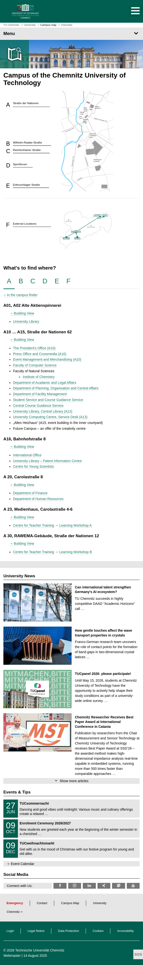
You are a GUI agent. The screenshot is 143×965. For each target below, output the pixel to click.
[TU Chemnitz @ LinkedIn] (89, 885)
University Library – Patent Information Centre (47, 461)
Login (10, 931)
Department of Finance (30, 493)
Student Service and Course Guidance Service (48, 400)
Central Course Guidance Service (38, 405)
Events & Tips (16, 792)
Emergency (15, 903)
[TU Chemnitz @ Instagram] (74, 885)
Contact (42, 903)
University (99, 903)
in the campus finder (22, 295)
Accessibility (125, 931)
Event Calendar (22, 864)
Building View (24, 313)
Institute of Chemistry (39, 377)
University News (19, 576)
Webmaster (12, 956)
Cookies (98, 931)
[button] (130, 11)
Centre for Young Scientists (33, 466)
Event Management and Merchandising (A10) (47, 359)
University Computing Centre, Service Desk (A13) (50, 417)
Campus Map (70, 903)
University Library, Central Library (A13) (42, 411)
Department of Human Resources (38, 499)
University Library (26, 321)
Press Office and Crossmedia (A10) (39, 354)
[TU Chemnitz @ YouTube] (133, 885)
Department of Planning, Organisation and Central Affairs (55, 388)
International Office (27, 455)
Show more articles (74, 781)
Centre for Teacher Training (33, 525)
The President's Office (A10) (34, 348)
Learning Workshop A (75, 525)
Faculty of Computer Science (35, 365)
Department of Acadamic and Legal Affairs (44, 383)
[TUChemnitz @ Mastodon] (118, 885)
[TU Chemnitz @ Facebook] (60, 885)
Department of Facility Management (40, 394)
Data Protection (68, 931)
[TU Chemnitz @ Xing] (104, 885)
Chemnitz (13, 912)
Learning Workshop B (75, 552)
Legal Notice (36, 931)
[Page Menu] (71, 34)
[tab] (9, 281)
